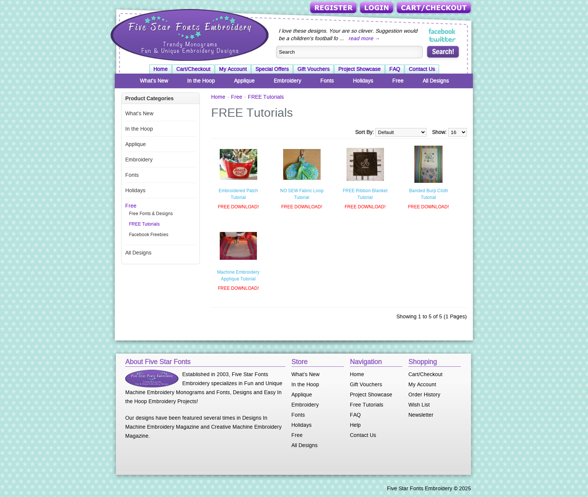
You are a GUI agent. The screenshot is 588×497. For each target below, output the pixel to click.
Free (398, 81)
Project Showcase (359, 69)
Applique (244, 81)
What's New (154, 81)
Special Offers (272, 69)
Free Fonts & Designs (151, 213)
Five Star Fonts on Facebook (443, 31)
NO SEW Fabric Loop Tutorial (302, 194)
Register (334, 8)
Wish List (419, 405)
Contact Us (422, 69)
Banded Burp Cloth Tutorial (428, 194)
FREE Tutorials (144, 224)
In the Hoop (201, 81)
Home (160, 69)
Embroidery (287, 81)
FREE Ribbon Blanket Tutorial (365, 194)
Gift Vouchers (313, 69)
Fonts (327, 81)
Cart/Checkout (434, 8)
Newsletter (421, 415)
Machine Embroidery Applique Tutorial (238, 276)
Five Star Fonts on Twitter (443, 39)
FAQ (394, 69)
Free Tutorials (366, 405)
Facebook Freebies (148, 234)
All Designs (436, 81)
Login (377, 8)
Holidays (363, 81)
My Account (233, 69)
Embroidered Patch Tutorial (238, 194)
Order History (424, 395)
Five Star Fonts (188, 34)
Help (355, 425)
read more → (364, 38)
